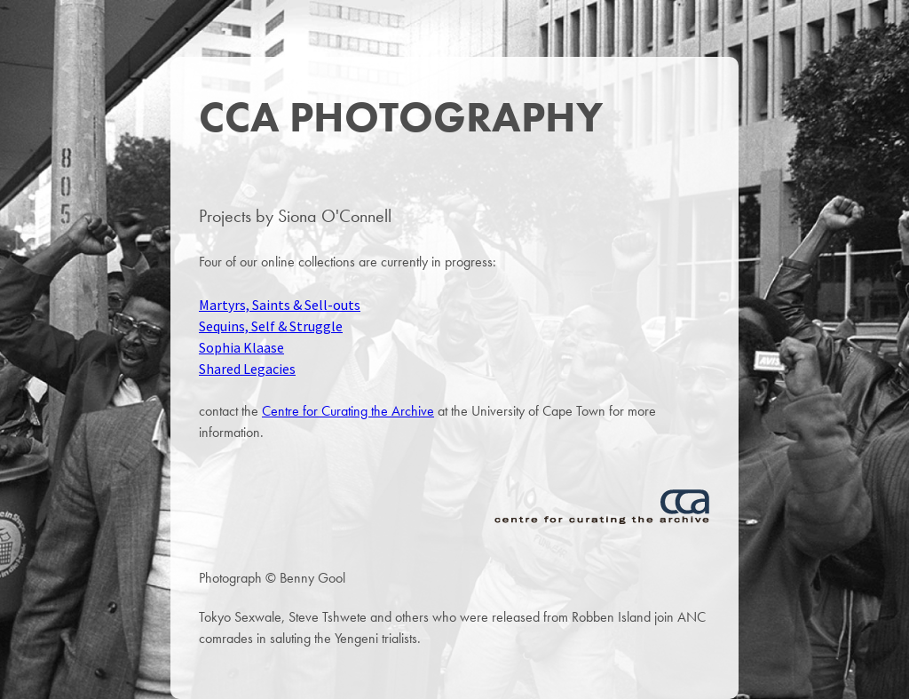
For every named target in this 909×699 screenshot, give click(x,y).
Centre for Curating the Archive (348, 410)
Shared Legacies (247, 368)
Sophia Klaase (241, 347)
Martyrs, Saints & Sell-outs (279, 305)
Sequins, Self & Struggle (271, 326)
